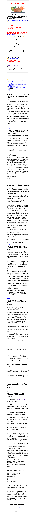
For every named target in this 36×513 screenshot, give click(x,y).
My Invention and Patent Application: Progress (14, 86)
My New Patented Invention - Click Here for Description (18, 20)
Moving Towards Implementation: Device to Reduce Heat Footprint (17, 84)
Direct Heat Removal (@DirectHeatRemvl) (12, 65)
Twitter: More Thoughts (11, 85)
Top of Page (8, 128)
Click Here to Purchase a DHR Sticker (13, 58)
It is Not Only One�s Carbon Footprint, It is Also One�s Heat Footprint (17, 80)
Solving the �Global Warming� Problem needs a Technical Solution (17, 83)
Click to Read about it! (11, 34)
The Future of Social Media (11, 89)
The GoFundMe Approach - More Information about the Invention (16, 87)
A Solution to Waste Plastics (12, 90)
